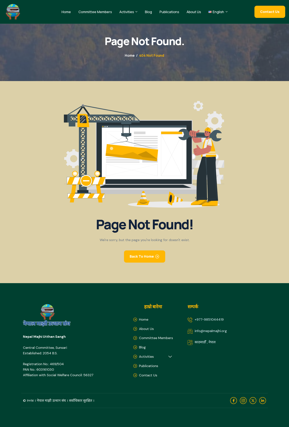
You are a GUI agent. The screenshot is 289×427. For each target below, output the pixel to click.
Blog (148, 12)
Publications (169, 12)
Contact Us (148, 375)
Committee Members (95, 12)
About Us (194, 12)
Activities (128, 12)
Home (66, 12)
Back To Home (142, 256)
